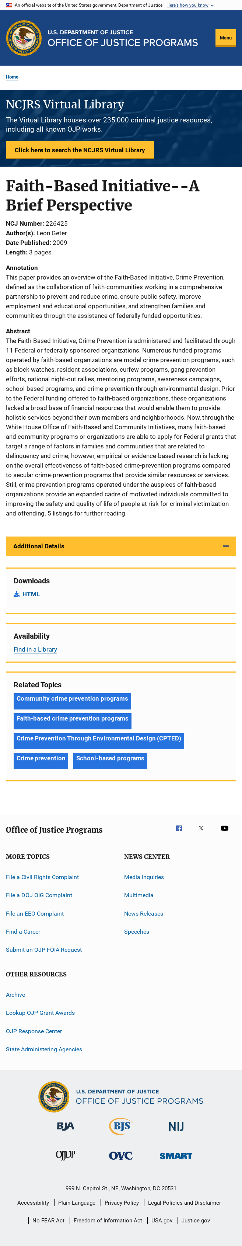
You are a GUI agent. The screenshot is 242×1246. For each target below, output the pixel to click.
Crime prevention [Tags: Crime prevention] (41, 758)
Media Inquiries (144, 877)
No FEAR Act (48, 1220)
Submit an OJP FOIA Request (44, 949)
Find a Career (23, 931)
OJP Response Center (34, 1030)
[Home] (123, 38)
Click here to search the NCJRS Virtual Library (80, 150)
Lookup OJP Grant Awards (40, 1012)
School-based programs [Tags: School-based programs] (110, 758)
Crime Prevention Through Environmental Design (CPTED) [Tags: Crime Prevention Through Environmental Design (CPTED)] (99, 738)
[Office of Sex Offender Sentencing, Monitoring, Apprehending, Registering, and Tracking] (176, 1160)
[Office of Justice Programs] (24, 38)
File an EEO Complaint (35, 913)
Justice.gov (196, 1220)
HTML (31, 594)
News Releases (143, 913)
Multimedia (139, 895)
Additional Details (38, 546)
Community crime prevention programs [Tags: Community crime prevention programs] (72, 698)
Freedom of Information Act (108, 1220)
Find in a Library (35, 649)
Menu (226, 38)
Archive (15, 994)
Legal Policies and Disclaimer (184, 1203)
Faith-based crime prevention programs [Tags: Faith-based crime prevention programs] (73, 718)
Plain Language (76, 1203)
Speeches (136, 931)
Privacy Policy (122, 1203)
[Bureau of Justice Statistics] (121, 1136)
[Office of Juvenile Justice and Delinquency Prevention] (65, 1162)
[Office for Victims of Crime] (121, 1161)
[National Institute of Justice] (176, 1132)
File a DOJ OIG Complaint (39, 895)
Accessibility (33, 1203)
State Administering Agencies (44, 1049)
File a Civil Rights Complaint (42, 877)
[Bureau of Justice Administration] (65, 1132)
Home (12, 77)
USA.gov (161, 1220)
